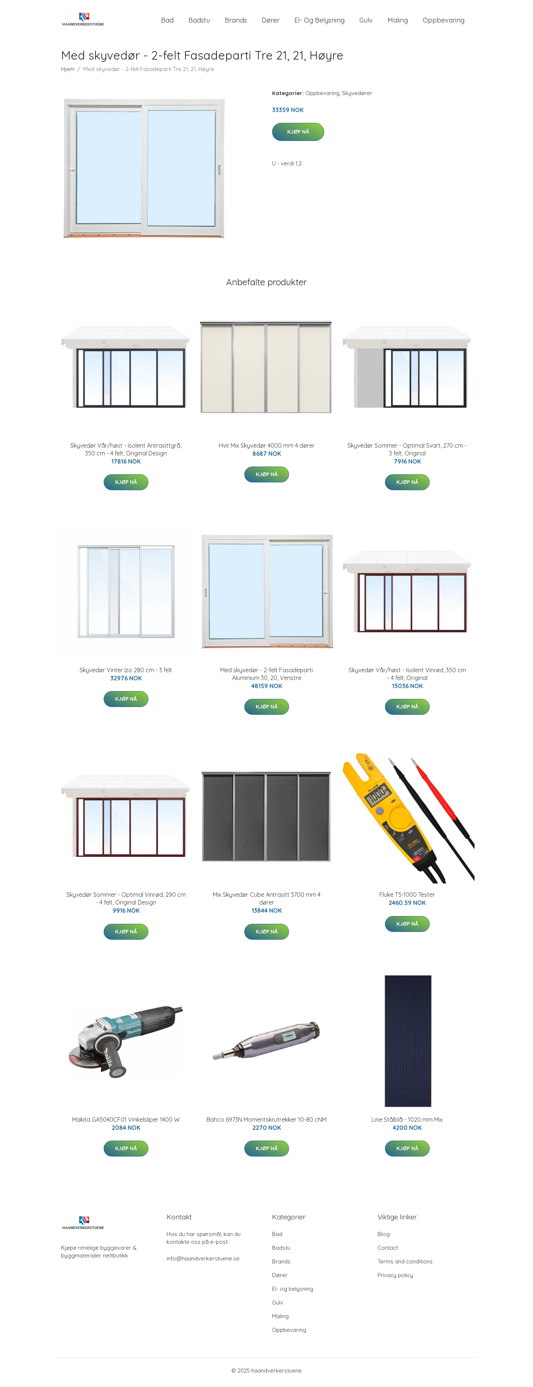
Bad (167, 22)
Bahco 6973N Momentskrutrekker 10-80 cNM (266, 1123)
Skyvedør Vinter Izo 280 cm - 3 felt (126, 673)
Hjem (67, 72)
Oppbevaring (444, 22)
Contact (388, 1251)
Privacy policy (395, 1278)
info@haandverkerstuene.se (203, 1262)
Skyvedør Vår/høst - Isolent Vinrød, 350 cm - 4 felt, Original (407, 677)
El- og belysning (319, 22)
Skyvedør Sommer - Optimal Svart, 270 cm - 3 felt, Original (407, 453)
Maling (398, 22)
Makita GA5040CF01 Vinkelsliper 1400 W (126, 1123)
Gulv (366, 22)
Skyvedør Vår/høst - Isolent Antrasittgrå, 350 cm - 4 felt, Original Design (125, 453)
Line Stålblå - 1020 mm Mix (407, 1123)
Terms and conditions (405, 1265)
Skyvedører (357, 96)
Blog (384, 1237)
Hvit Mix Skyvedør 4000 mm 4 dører (267, 449)
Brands (236, 22)
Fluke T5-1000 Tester (407, 898)
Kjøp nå (298, 135)
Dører (270, 22)
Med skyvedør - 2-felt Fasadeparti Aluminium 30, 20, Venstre (266, 677)
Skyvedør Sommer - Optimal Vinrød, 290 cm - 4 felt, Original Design (126, 902)
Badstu (199, 22)
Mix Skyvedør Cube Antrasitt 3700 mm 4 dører (267, 902)
